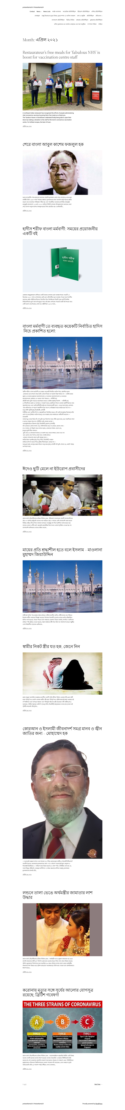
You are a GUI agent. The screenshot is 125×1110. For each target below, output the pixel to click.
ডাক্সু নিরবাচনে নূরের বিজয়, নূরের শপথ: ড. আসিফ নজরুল (58, 16)
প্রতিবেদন (98, 16)
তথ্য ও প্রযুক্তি (81, 16)
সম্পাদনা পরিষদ (91, 24)
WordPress (98, 1104)
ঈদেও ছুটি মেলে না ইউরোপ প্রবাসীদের (54, 468)
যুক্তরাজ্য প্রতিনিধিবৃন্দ (96, 20)
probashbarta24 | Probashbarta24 (33, 7)
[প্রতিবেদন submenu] (101, 15)
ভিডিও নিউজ (70, 20)
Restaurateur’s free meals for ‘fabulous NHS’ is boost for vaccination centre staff (61, 54)
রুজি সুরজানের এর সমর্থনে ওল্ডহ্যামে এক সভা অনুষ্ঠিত (69, 24)
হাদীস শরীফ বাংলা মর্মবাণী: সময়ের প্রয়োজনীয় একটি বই (60, 231)
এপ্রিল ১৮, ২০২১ (27, 972)
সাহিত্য (100, 24)
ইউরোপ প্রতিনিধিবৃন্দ (83, 11)
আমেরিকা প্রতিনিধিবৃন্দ (69, 11)
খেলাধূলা (37, 16)
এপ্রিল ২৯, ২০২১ (27, 126)
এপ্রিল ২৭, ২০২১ (27, 210)
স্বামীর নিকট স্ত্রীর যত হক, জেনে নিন (51, 646)
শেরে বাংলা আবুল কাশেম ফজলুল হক (53, 144)
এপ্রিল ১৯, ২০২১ (27, 710)
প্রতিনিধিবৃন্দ (90, 16)
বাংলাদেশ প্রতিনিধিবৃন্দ (58, 20)
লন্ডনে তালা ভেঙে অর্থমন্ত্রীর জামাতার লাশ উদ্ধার (58, 895)
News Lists (46, 11)
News (38, 11)
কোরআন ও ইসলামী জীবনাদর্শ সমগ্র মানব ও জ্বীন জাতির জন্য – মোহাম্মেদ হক (62, 731)
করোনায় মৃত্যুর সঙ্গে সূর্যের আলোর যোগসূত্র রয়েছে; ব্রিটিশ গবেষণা (58, 992)
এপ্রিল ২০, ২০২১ (27, 531)
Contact (32, 11)
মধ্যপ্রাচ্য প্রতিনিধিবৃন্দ (82, 20)
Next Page (98, 1084)
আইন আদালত (56, 11)
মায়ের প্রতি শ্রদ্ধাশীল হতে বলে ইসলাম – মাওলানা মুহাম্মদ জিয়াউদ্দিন (62, 552)
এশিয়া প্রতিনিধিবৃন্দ (96, 11)
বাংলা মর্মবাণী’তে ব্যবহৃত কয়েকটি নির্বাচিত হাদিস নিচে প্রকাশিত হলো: (62, 328)
